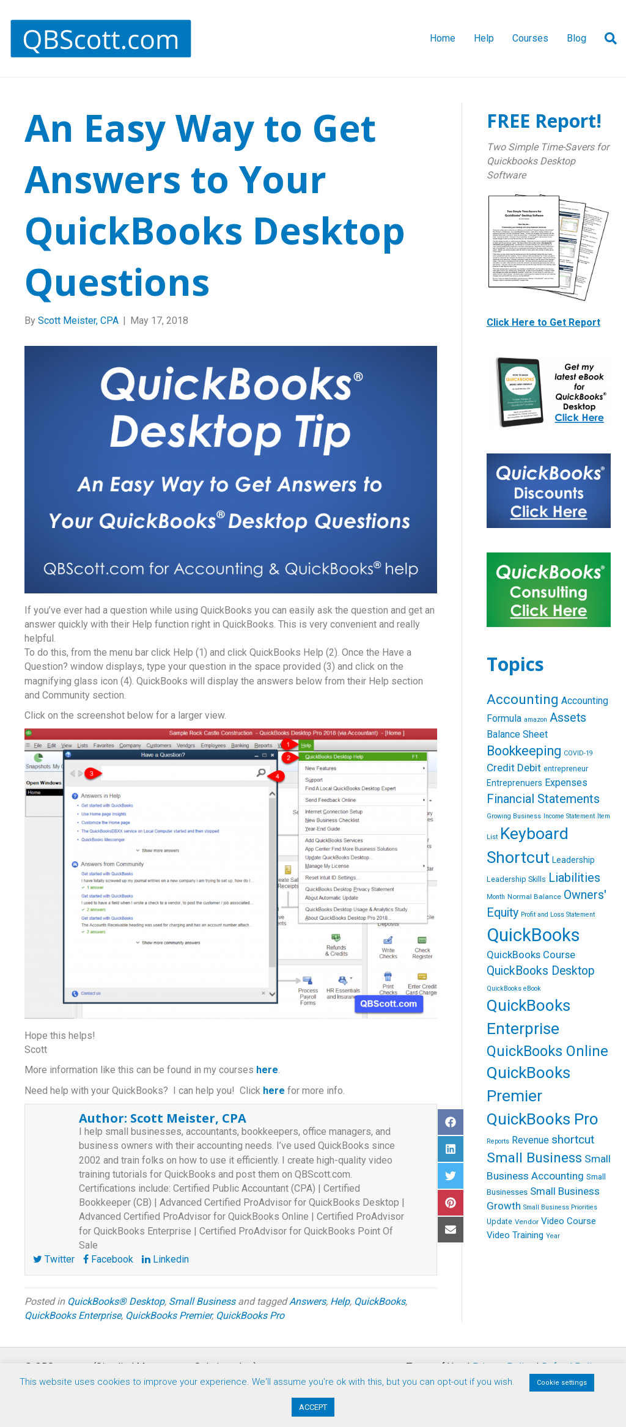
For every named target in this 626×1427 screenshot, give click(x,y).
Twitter (54, 1259)
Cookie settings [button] (562, 1383)
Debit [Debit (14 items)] (529, 767)
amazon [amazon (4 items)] (535, 720)
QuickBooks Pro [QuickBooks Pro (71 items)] (542, 1119)
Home (442, 38)
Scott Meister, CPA (188, 1118)
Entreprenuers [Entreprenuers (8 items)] (514, 783)
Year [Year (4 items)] (553, 1236)
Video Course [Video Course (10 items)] (568, 1221)
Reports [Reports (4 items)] (498, 1141)
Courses (530, 38)
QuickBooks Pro (250, 1315)
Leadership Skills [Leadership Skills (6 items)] (516, 879)
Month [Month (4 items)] (496, 897)
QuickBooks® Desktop (115, 1301)
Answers (307, 1301)
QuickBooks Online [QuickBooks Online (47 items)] (547, 1051)
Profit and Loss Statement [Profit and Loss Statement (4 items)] (558, 915)
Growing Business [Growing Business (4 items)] (514, 816)
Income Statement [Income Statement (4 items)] (569, 816)
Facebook (108, 1259)
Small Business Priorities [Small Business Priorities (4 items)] (560, 1207)
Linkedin (165, 1259)
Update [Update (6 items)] (499, 1221)
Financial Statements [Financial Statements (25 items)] (543, 798)
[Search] (606, 38)
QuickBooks (379, 1301)
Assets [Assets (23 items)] (568, 718)
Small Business (202, 1301)
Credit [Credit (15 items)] (501, 767)
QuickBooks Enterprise (72, 1315)
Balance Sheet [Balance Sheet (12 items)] (517, 734)
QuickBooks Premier (168, 1315)
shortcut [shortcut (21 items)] (572, 1139)
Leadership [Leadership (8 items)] (573, 860)
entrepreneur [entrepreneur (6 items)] (565, 768)
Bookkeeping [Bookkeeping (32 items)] (524, 750)
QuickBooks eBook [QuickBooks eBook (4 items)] (514, 988)
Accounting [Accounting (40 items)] (523, 699)
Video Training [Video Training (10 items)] (515, 1235)
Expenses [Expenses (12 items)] (566, 782)
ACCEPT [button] (313, 1407)
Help (484, 38)
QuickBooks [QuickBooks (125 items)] (533, 935)
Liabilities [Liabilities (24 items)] (574, 877)
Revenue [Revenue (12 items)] (530, 1140)
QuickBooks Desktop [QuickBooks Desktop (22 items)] (541, 971)
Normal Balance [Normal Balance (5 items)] (534, 896)
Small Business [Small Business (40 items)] (534, 1158)
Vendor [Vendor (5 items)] (527, 1221)
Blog (576, 38)
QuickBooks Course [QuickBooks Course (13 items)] (531, 955)
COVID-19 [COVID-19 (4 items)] (578, 753)
